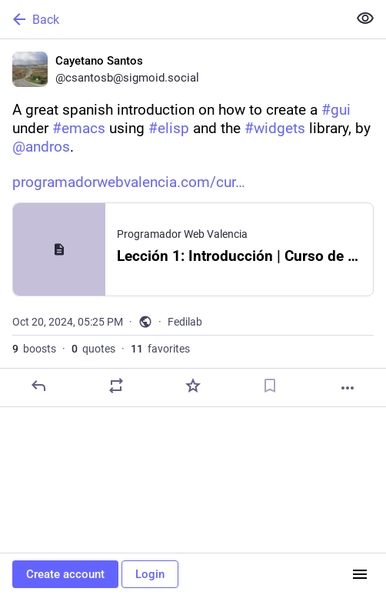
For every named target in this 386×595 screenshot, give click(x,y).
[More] (347, 388)
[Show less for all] (365, 18)
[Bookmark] (270, 385)
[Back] (172, 19)
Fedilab (185, 322)
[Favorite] (193, 385)
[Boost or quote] (116, 385)
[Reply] (38, 385)
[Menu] (360, 574)
